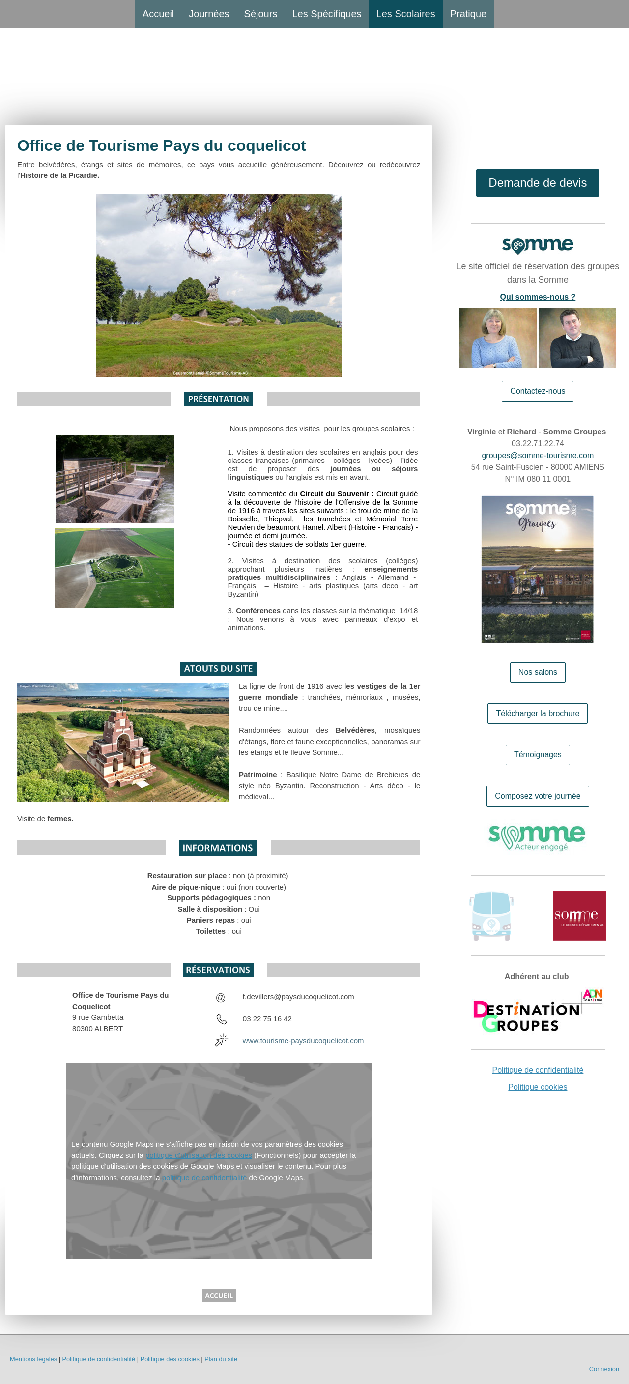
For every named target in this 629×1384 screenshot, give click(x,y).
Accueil (158, 13)
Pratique (468, 13)
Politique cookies (537, 1087)
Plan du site (220, 1359)
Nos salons (537, 672)
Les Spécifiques (326, 13)
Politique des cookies (170, 1359)
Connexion (604, 1369)
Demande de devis (537, 182)
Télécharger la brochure (537, 713)
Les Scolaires (405, 13)
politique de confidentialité (204, 1177)
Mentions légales (33, 1359)
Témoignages (538, 754)
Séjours (261, 13)
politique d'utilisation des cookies (198, 1155)
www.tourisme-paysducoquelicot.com (303, 1041)
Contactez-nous (537, 391)
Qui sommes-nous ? (538, 297)
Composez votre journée (537, 796)
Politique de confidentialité (537, 1070)
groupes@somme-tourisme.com (538, 455)
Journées (209, 13)
